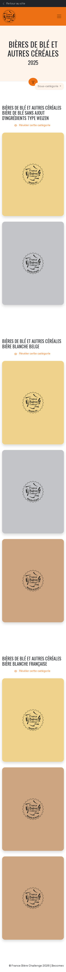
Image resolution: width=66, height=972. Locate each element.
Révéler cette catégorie (33, 125)
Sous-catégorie (48, 86)
